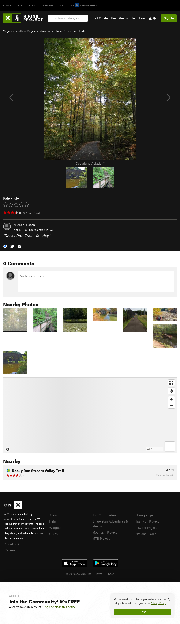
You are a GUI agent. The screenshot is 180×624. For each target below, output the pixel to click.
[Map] (90, 415)
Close (142, 612)
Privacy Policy (158, 603)
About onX (12, 544)
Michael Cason (24, 225)
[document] (142, 606)
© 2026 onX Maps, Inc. (79, 573)
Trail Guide (100, 18)
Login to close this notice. (59, 607)
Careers (9, 550)
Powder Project (146, 528)
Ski (62, 5)
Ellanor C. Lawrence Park (69, 31)
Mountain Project (104, 532)
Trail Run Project (147, 521)
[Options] (170, 446)
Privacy (110, 573)
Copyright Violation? (90, 163)
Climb (7, 5)
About (53, 515)
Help (52, 521)
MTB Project (101, 538)
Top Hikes (138, 18)
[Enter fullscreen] (171, 383)
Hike (32, 5)
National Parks (145, 534)
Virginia (7, 31)
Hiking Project (145, 515)
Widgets (55, 528)
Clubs (53, 534)
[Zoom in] (171, 399)
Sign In (169, 18)
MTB (20, 5)
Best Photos (119, 18)
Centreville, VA (44, 229)
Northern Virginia (25, 31)
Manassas (45, 31)
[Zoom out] (171, 405)
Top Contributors (104, 515)
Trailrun (47, 5)
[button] (5, 245)
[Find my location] (171, 391)
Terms (98, 573)
